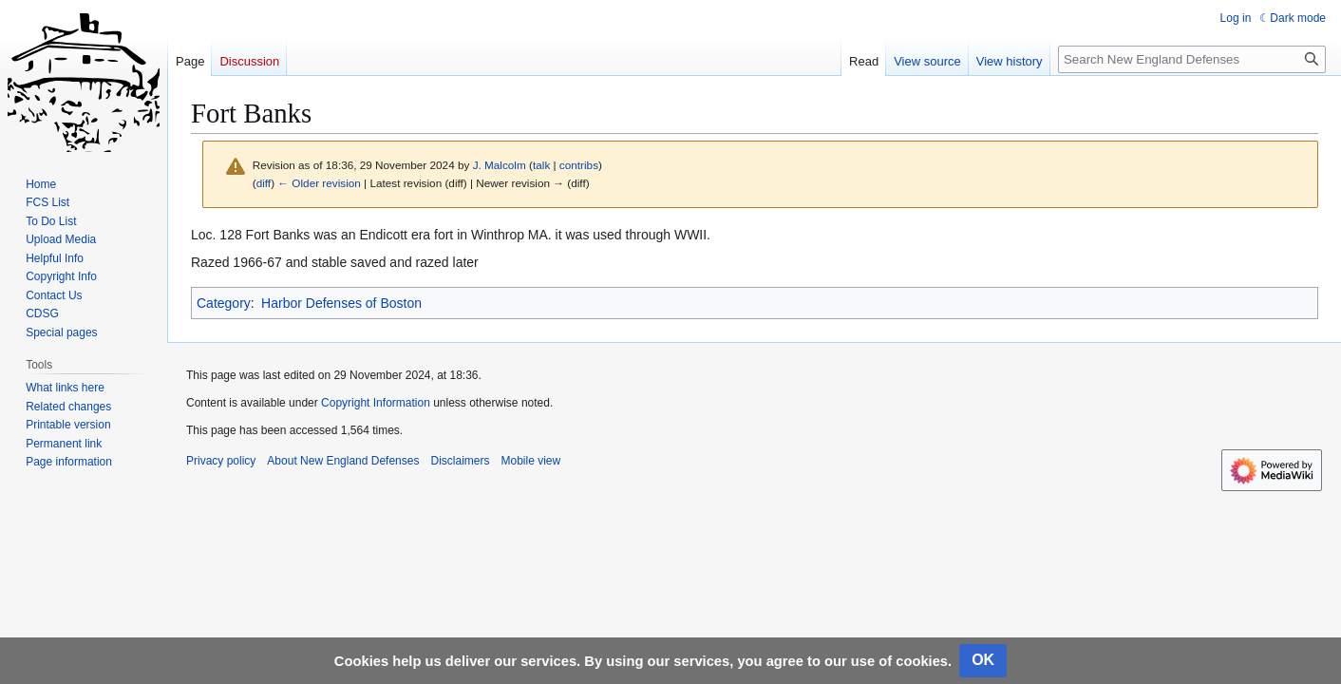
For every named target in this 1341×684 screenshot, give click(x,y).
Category (224, 303)
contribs (578, 165)
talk (541, 165)
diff (263, 183)
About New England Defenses (343, 460)
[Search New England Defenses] (1192, 59)
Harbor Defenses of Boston (341, 303)
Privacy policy (220, 460)
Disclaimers (459, 460)
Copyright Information (375, 402)
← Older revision (319, 183)
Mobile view (530, 460)
